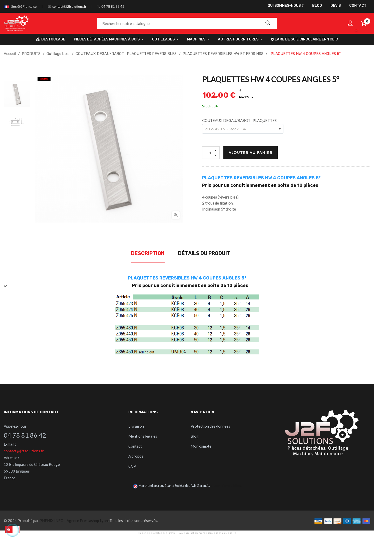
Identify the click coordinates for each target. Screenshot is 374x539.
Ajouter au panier (250, 152)
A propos (135, 456)
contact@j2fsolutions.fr (69, 6)
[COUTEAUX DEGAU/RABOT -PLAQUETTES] (242, 129)
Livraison (136, 426)
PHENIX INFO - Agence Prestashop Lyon (74, 520)
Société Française (24, 6)
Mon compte (201, 446)
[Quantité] (211, 152)
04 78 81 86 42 (112, 6)
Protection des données (210, 426)
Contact (135, 446)
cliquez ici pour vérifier (225, 486)
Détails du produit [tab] (204, 253)
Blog (195, 436)
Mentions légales (142, 436)
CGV (132, 466)
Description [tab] (148, 253)
